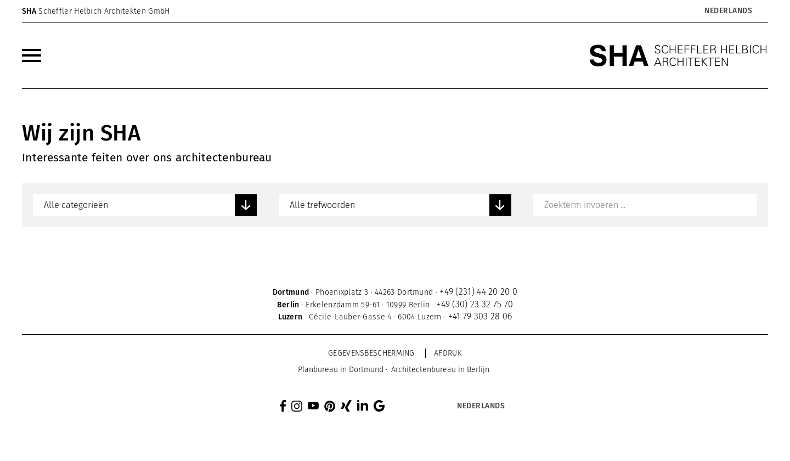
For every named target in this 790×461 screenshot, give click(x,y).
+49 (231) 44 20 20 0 (478, 291)
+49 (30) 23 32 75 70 (474, 304)
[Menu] (31, 55)
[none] (700, 11)
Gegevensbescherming (371, 353)
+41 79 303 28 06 (480, 316)
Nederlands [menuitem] (728, 11)
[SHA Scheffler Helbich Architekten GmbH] (678, 55)
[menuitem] (727, 11)
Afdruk (448, 353)
